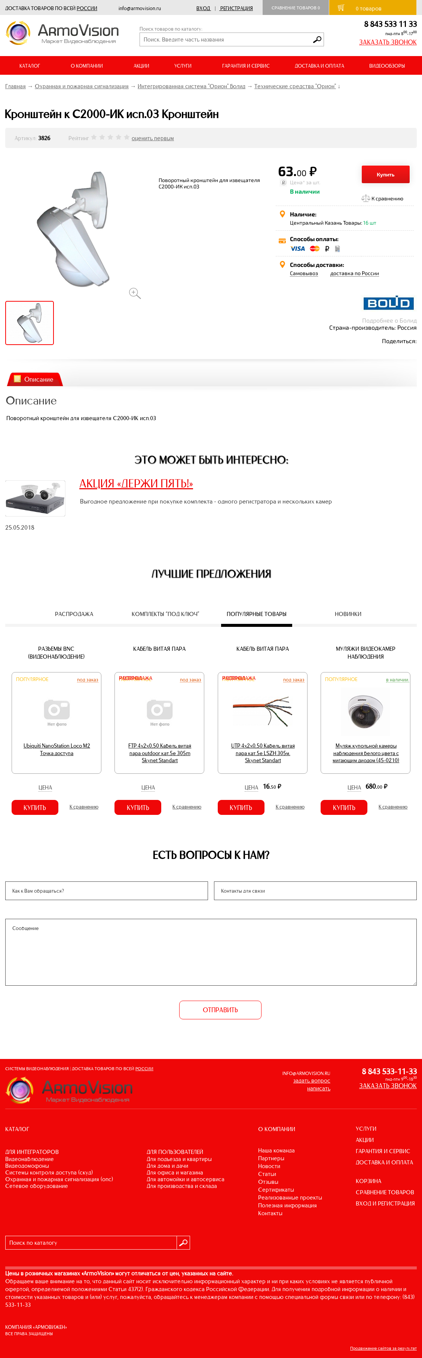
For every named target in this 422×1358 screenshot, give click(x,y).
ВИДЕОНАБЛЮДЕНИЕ (29, 1159)
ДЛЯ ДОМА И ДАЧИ (167, 1165)
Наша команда (276, 1150)
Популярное (32, 679)
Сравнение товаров (296, 7)
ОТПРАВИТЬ (220, 1010)
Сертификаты (276, 1189)
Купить (386, 174)
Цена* (297, 182)
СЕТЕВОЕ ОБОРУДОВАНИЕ (36, 1185)
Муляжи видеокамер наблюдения (365, 652)
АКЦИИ (141, 66)
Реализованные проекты (290, 1197)
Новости (269, 1166)
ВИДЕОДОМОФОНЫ (27, 1165)
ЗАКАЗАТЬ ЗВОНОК (388, 42)
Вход (203, 8)
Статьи (267, 1173)
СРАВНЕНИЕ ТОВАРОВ (385, 1192)
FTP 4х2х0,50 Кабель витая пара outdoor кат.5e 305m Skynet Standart (159, 753)
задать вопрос (311, 1080)
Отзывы (268, 1181)
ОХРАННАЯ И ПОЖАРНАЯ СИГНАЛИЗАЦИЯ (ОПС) (59, 1179)
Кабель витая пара (159, 648)
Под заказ (87, 680)
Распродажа (135, 678)
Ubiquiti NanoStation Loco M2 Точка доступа (57, 749)
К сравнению (387, 198)
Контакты (270, 1213)
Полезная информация (287, 1205)
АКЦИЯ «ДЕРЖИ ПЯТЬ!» (136, 483)
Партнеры (271, 1158)
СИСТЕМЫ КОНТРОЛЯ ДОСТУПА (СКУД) (49, 1172)
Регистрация (236, 8)
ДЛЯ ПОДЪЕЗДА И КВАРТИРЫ (179, 1159)
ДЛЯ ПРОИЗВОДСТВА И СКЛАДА (182, 1185)
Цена (45, 787)
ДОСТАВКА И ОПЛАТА (319, 66)
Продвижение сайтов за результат (383, 1348)
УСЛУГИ (366, 1128)
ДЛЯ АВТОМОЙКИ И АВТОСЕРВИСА (185, 1179)
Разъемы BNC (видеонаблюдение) (56, 652)
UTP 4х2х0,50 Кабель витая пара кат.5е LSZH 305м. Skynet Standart (263, 753)
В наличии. (397, 680)
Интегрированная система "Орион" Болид (191, 86)
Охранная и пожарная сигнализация (82, 86)
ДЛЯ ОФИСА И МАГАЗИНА (175, 1172)
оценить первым (153, 138)
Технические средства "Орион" (295, 86)
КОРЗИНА (368, 1181)
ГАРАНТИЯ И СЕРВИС (246, 66)
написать (318, 1088)
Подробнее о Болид (389, 320)
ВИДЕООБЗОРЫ (387, 66)
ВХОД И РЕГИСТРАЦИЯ (385, 1203)
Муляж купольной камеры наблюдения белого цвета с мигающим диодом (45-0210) (366, 753)
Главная (15, 86)
